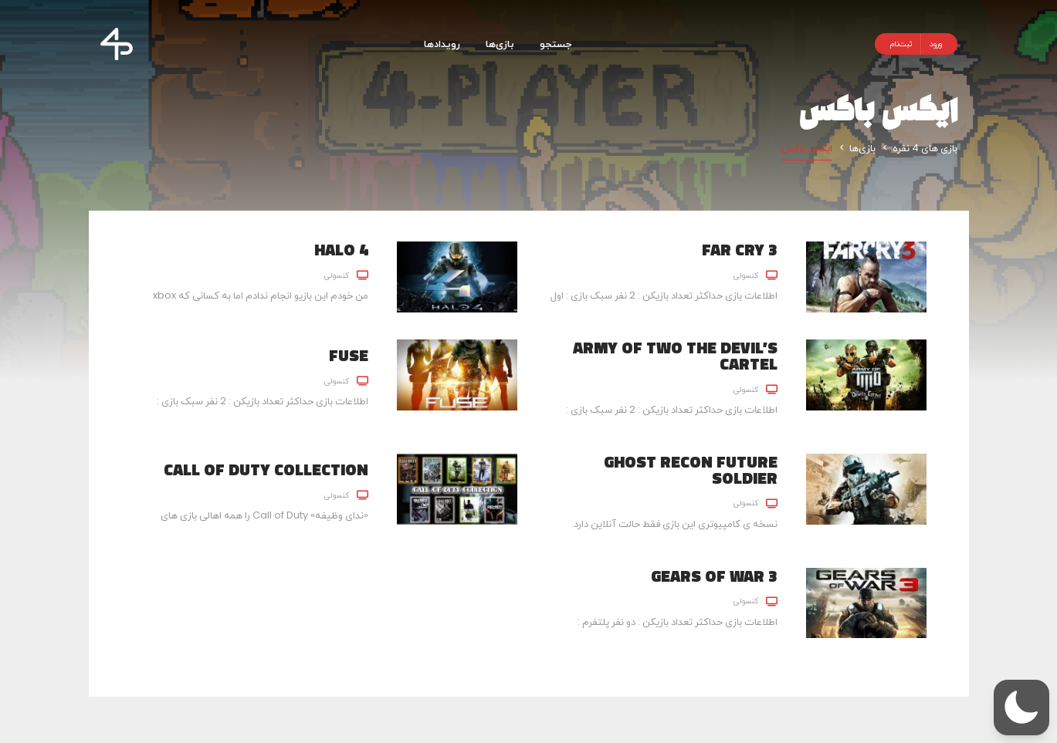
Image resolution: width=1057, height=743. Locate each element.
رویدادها (442, 43)
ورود (936, 44)
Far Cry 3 (740, 249)
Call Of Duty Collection (266, 469)
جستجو (555, 43)
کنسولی (745, 275)
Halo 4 (341, 249)
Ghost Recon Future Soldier (691, 469)
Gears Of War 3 (714, 575)
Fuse (348, 355)
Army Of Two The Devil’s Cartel (675, 355)
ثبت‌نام (901, 44)
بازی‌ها (500, 43)
